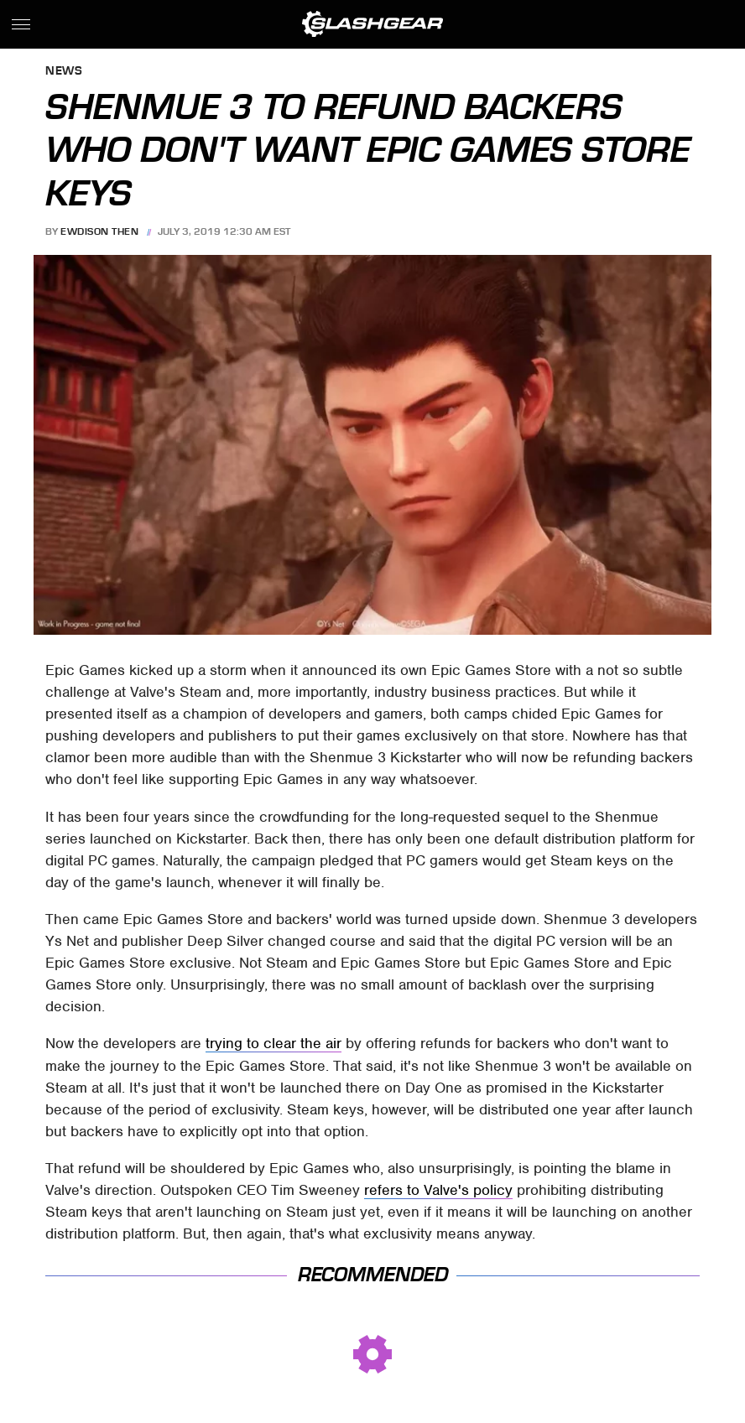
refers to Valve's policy (438, 1190)
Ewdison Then (99, 231)
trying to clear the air (273, 1043)
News (63, 71)
